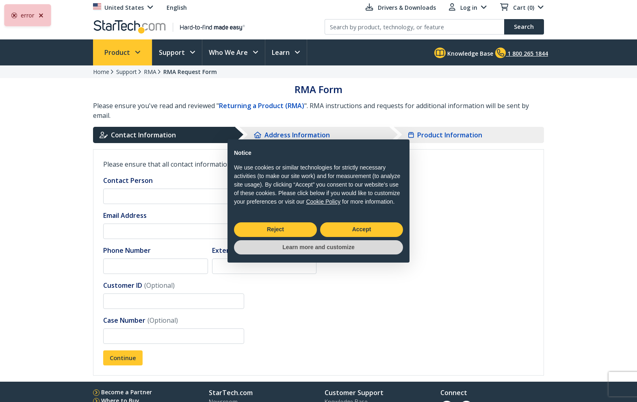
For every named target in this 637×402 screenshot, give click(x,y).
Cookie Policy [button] (323, 201)
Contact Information (138, 134)
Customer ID (139, 285)
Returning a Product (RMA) (261, 105)
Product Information (445, 134)
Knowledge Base (463, 53)
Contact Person (128, 180)
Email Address (125, 215)
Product (118, 52)
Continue (123, 358)
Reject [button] (275, 229)
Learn (281, 52)
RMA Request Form (190, 72)
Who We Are (229, 52)
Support (172, 52)
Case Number (140, 320)
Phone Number (127, 250)
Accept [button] (361, 229)
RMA (150, 72)
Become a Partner (126, 392)
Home (101, 72)
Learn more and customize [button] (318, 247)
